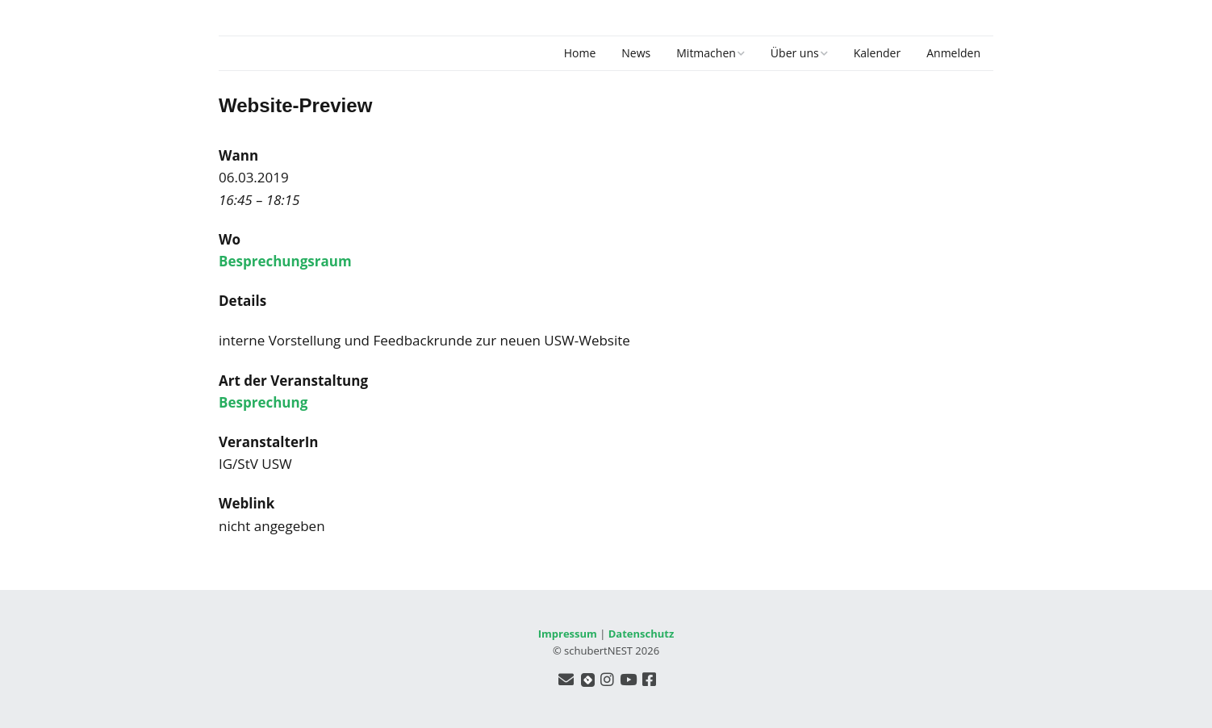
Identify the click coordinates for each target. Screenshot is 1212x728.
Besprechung (263, 402)
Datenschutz (641, 633)
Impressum (567, 633)
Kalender (877, 53)
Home (580, 53)
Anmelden (953, 53)
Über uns (795, 53)
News (635, 53)
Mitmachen (706, 53)
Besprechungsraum (285, 261)
